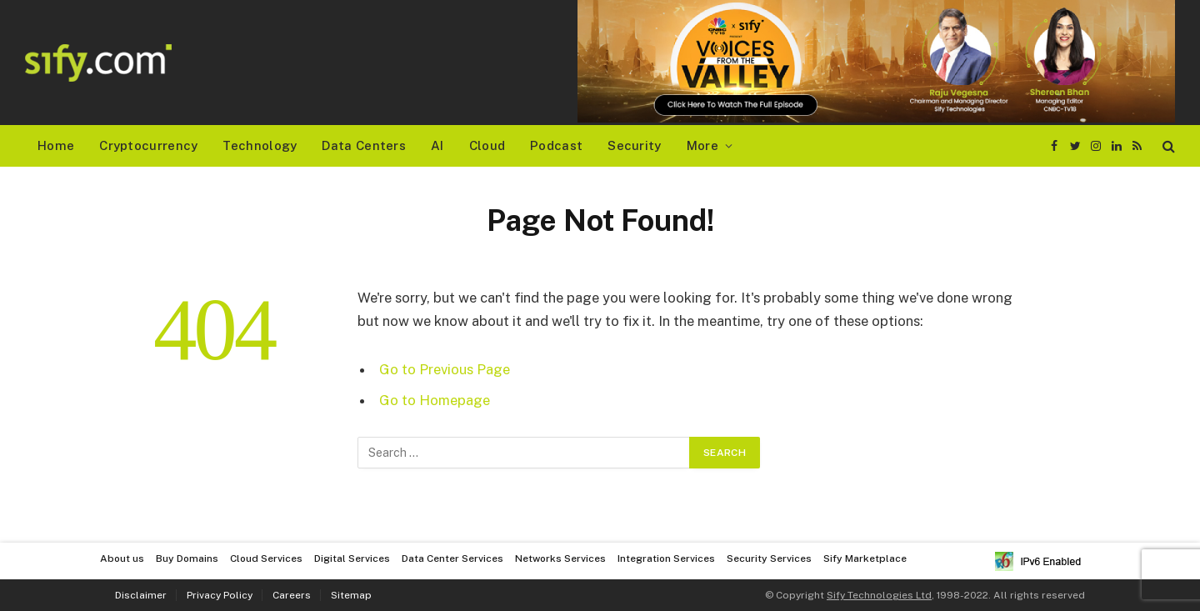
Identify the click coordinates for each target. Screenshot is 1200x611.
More (702, 145)
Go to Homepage (434, 400)
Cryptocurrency (148, 145)
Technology (259, 145)
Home (56, 145)
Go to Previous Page (444, 369)
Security (634, 145)
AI (437, 145)
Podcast (556, 145)
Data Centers (364, 145)
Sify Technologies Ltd (879, 595)
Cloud (487, 145)
